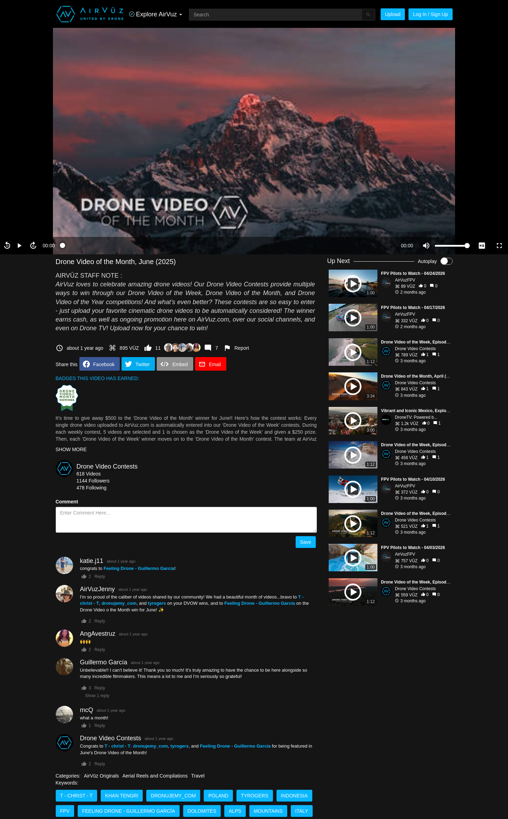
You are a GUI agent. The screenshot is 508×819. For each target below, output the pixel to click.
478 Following (92, 487)
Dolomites (202, 811)
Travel (197, 776)
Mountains (268, 811)
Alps (235, 811)
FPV (65, 811)
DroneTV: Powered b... (416, 417)
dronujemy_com (173, 795)
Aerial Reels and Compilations (155, 776)
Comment (67, 501)
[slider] (228, 245)
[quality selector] (482, 245)
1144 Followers (93, 481)
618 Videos (89, 474)
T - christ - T (76, 795)
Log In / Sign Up (430, 14)
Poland (218, 795)
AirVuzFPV (405, 280)
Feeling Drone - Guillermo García (128, 811)
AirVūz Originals (101, 776)
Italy (301, 811)
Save (305, 542)
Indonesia (294, 795)
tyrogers (254, 795)
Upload (392, 14)
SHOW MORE (71, 449)
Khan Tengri (121, 795)
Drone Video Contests (107, 466)
